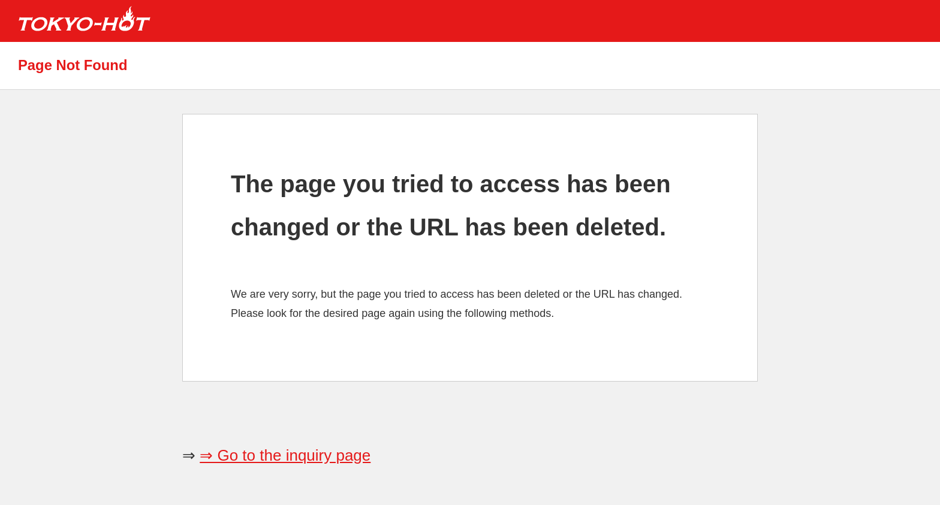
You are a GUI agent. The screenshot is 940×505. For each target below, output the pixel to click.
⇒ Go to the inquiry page (285, 455)
